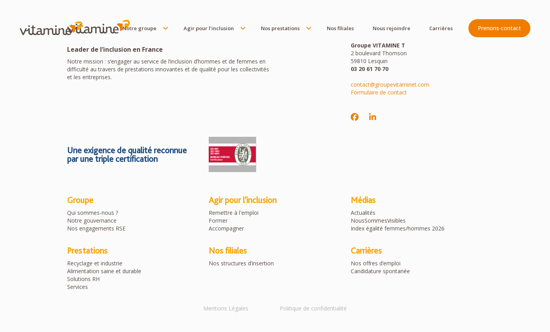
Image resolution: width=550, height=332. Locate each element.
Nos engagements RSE (96, 228)
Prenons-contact (499, 28)
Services (77, 286)
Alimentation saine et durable (104, 271)
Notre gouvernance (92, 220)
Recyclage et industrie (94, 263)
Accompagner (226, 228)
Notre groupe (139, 28)
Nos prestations (280, 28)
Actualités (363, 212)
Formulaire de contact (379, 92)
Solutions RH (83, 279)
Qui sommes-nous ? (92, 212)
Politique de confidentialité (313, 308)
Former (218, 220)
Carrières (441, 28)
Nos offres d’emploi (376, 263)
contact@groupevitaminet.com (390, 84)
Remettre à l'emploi (234, 212)
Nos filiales (340, 28)
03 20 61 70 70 (369, 69)
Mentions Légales (225, 308)
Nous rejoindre (391, 28)
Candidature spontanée (380, 271)
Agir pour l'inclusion (209, 28)
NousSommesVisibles (378, 220)
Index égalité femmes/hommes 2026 (397, 228)
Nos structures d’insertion (241, 263)
